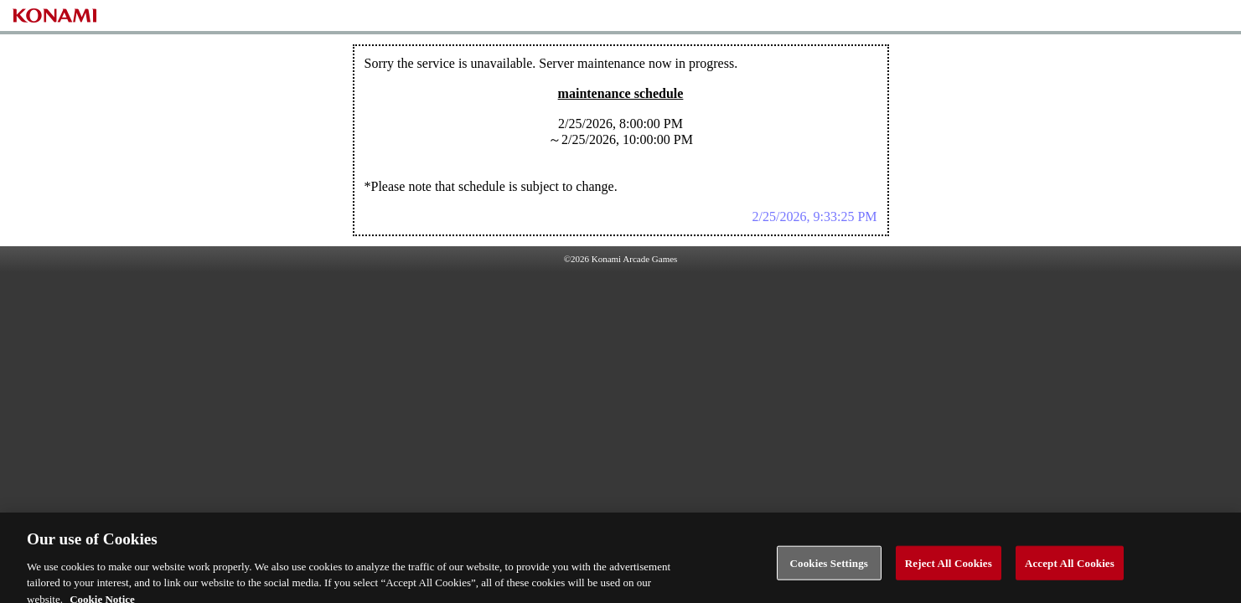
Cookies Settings (829, 567)
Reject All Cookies (948, 567)
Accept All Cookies (1069, 567)
